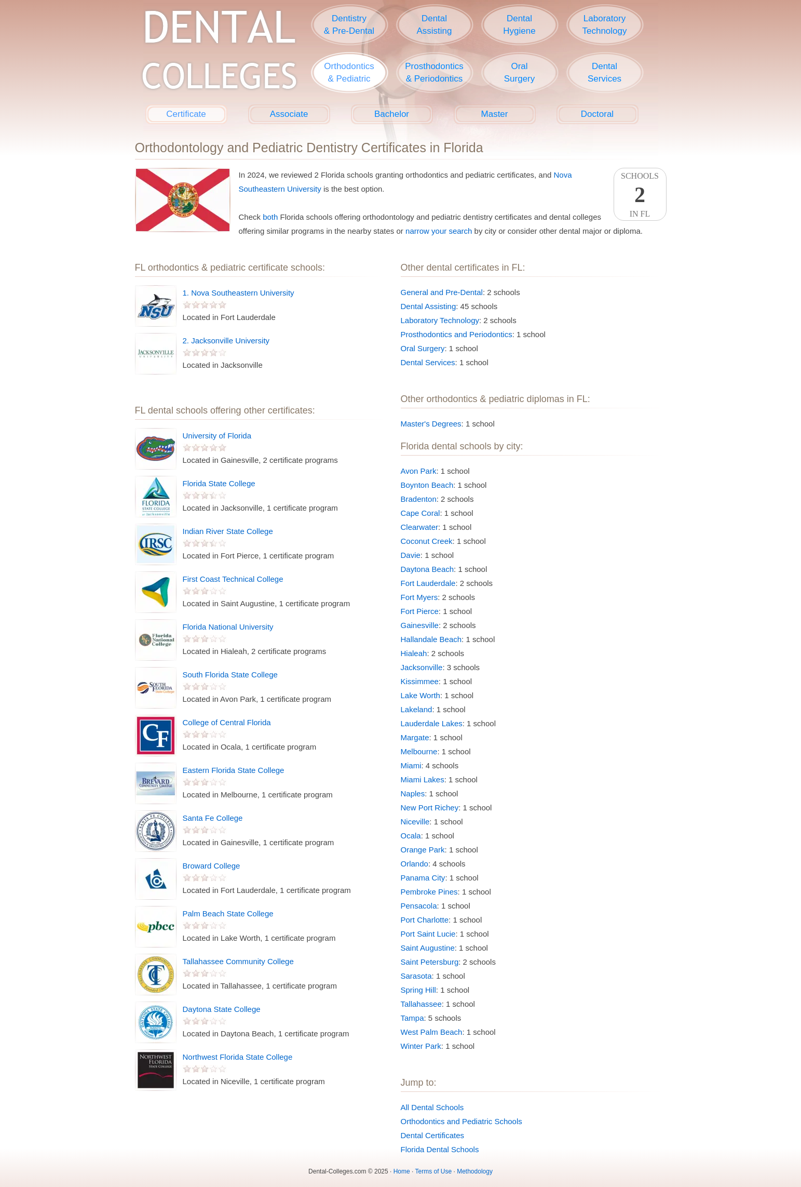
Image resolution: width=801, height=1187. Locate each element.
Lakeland (416, 709)
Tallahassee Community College (238, 961)
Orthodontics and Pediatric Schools (461, 1121)
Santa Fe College (213, 817)
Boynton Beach (427, 485)
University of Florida (217, 435)
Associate (289, 114)
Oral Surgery (423, 348)
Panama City (423, 877)
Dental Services (428, 362)
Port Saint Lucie (428, 933)
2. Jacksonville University (226, 340)
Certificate (186, 114)
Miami (411, 765)
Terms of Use (433, 1171)
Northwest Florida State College (238, 1056)
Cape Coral (420, 513)
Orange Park (423, 849)
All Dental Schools (432, 1107)
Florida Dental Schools (440, 1149)
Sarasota (416, 975)
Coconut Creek (427, 541)
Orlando (414, 863)
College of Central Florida (227, 722)
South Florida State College (230, 674)
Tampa (412, 1017)
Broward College (211, 865)
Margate (415, 737)
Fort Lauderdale (428, 583)
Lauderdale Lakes (432, 723)
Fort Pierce (420, 611)
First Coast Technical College (233, 579)
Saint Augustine (428, 947)
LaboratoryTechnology (604, 25)
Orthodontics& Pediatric (349, 72)
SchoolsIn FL (640, 194)
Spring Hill (418, 989)
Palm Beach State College (228, 913)
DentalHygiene (519, 25)
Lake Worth (420, 695)
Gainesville (420, 625)
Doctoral (597, 114)
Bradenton (419, 499)
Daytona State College (222, 1009)
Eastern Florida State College (233, 770)
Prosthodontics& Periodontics (434, 72)
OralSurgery (519, 72)
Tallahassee (421, 1003)
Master (494, 114)
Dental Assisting (428, 306)
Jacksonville (422, 667)
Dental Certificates (433, 1135)
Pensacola (419, 905)
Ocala (411, 835)
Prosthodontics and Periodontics (456, 334)
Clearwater (420, 527)
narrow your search (438, 230)
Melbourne (419, 751)
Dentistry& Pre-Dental (349, 25)
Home (401, 1171)
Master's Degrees (431, 423)
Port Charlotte (425, 919)
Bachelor (391, 114)
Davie (410, 555)
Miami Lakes (422, 779)
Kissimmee (420, 681)
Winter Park (421, 1046)
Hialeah (414, 653)
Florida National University (228, 626)
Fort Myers (419, 597)
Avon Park (419, 470)
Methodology (475, 1171)
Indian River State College (228, 531)
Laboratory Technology (440, 320)
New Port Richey (430, 807)
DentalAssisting (434, 25)
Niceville (415, 821)
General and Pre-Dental (442, 292)
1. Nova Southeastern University (238, 292)
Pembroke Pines (429, 891)
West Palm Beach (432, 1032)
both (270, 216)
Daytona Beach (427, 569)
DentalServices (604, 72)
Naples (413, 793)
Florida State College (219, 483)
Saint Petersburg (430, 961)
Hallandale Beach (431, 639)
